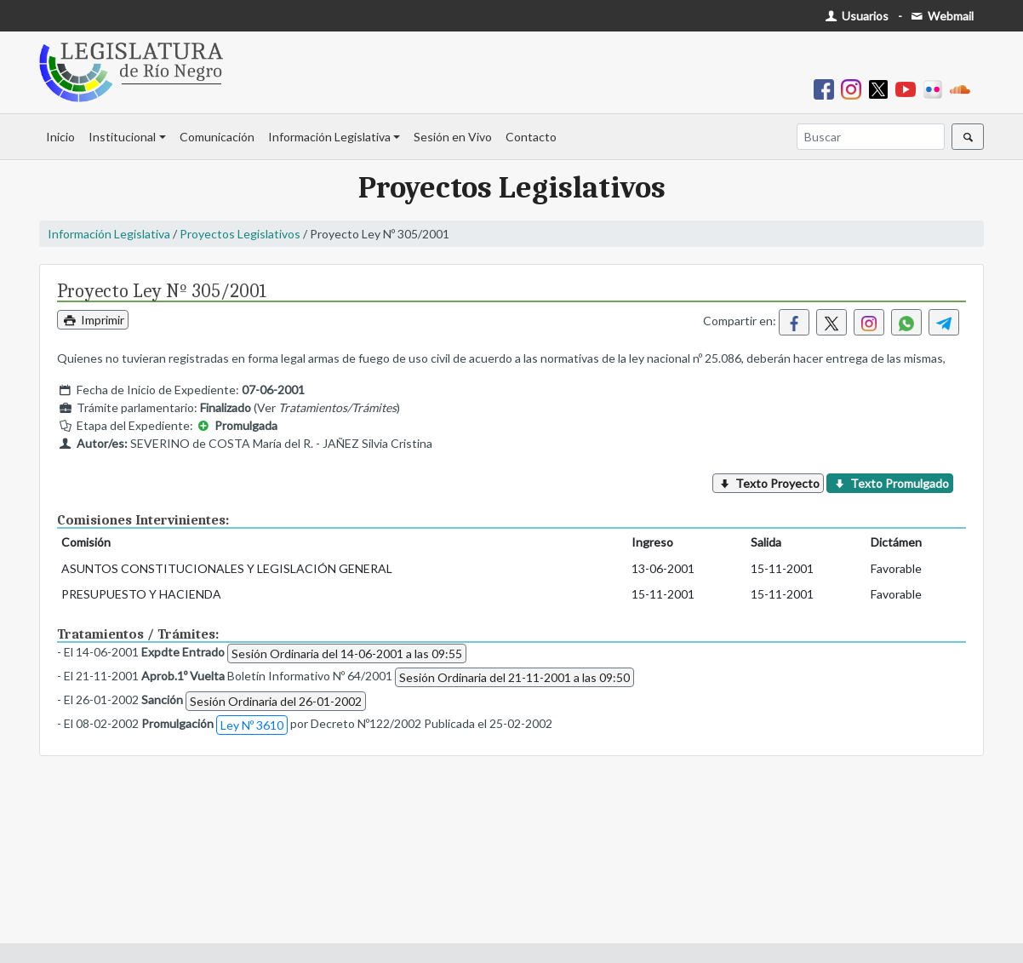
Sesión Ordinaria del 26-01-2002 (276, 701)
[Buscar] (871, 136)
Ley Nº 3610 (251, 725)
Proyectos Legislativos (240, 233)
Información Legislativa (329, 136)
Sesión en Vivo (453, 136)
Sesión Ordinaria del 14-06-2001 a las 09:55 (346, 653)
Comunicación (217, 136)
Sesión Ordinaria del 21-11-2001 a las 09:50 (514, 677)
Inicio (60, 136)
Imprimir (92, 319)
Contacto (531, 136)
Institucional (122, 136)
